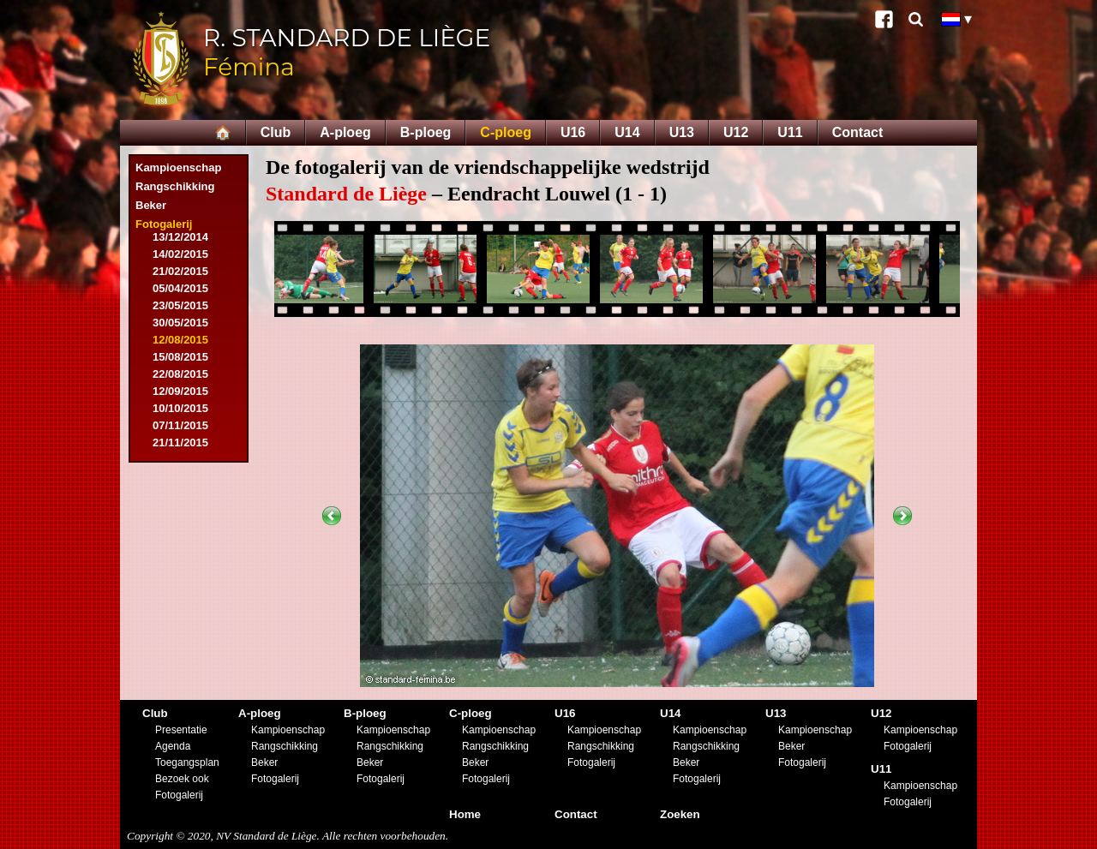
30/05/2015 (180, 322)
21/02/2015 (180, 271)
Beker (150, 205)
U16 (572, 132)
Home (465, 814)
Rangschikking (174, 186)
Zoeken (680, 814)
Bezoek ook (182, 779)
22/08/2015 (180, 374)
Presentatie (181, 730)
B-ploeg (426, 132)
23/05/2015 (180, 305)
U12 (735, 132)
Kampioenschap (178, 167)
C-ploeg (505, 132)
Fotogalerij (163, 224)
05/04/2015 (180, 288)
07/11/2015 (180, 425)
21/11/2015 (180, 442)
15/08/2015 (180, 356)
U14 (626, 132)
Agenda (172, 746)
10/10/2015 (180, 408)
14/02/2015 (180, 254)
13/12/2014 (180, 236)
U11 (789, 132)
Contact (858, 132)
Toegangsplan (187, 762)
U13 (681, 132)
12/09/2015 (180, 391)
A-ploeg (345, 132)
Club (276, 132)
